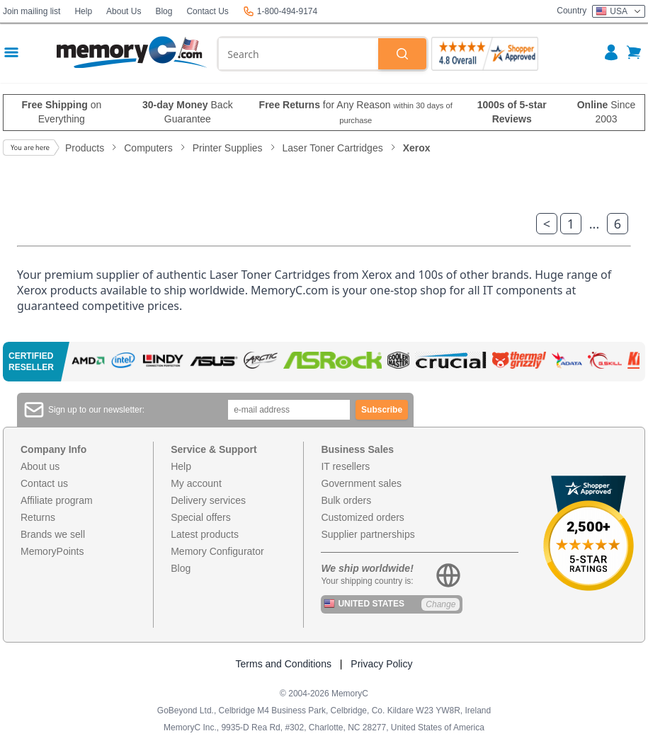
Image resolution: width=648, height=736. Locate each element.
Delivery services (208, 500)
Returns (38, 517)
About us (40, 466)
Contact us (44, 483)
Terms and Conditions (283, 663)
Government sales (361, 483)
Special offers (201, 517)
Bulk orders (346, 500)
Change (440, 604)
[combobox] (298, 53)
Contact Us (207, 11)
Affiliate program (57, 500)
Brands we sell (53, 534)
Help (83, 11)
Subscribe (381, 410)
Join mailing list (31, 11)
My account (196, 483)
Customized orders (362, 517)
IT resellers (345, 466)
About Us (123, 11)
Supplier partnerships (367, 534)
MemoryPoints (52, 551)
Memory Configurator (217, 551)
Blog (163, 11)
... (594, 223)
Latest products (205, 534)
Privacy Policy (381, 663)
